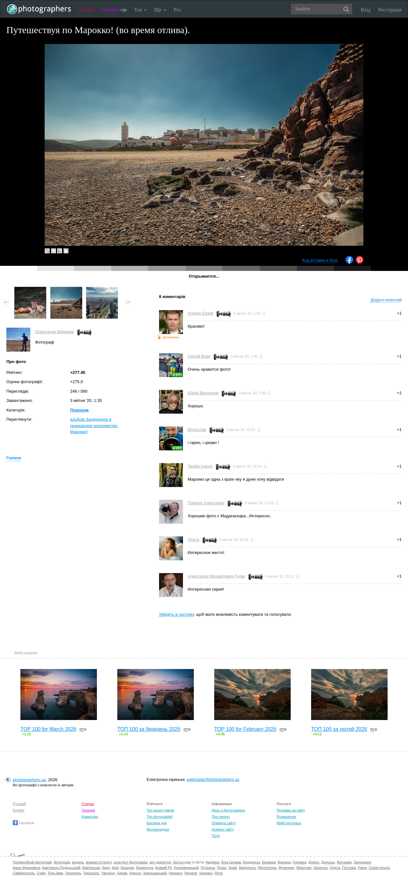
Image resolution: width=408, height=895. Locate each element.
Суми (41, 873)
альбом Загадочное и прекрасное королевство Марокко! (94, 425)
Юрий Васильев (203, 392)
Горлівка (299, 862)
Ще (160, 9)
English (18, 810)
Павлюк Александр (206, 502)
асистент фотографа (131, 862)
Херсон (135, 873)
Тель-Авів (55, 873)
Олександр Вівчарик (54, 331)
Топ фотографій (159, 817)
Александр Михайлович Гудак (216, 576)
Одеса (335, 868)
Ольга (193, 539)
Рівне (362, 868)
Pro (177, 9)
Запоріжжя (362, 862)
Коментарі (90, 817)
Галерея (114, 9)
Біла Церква (231, 862)
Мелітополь (267, 868)
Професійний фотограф (32, 862)
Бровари (269, 862)
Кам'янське (91, 868)
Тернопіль (73, 873)
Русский (19, 804)
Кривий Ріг (163, 868)
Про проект (221, 817)
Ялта (218, 873)
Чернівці (206, 873)
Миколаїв (304, 868)
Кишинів (127, 868)
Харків (122, 873)
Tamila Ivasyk (200, 466)
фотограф (62, 862)
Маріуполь (247, 868)
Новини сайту (223, 829)
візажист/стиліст (99, 862)
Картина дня (157, 823)
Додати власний (386, 299)
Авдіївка (212, 862)
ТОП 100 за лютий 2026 (339, 729)
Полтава (349, 868)
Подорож (79, 410)
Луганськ (207, 868)
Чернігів (190, 873)
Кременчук (144, 868)
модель (78, 862)
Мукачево (286, 868)
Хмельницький (155, 873)
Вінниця (284, 862)
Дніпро (313, 862)
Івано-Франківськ (26, 868)
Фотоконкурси (158, 829)
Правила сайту (224, 823)
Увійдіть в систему (176, 614)
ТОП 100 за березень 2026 (148, 729)
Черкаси (175, 873)
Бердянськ (251, 862)
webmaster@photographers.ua (213, 779)
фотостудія (182, 862)
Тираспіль (91, 873)
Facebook (23, 823)
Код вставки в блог (320, 260)
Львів (232, 868)
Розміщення (286, 817)
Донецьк (328, 862)
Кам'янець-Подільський (61, 868)
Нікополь (320, 868)
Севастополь (379, 868)
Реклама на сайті (291, 810)
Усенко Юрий (200, 313)
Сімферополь (24, 873)
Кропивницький (186, 868)
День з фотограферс (228, 810)
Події (216, 836)
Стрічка (85, 9)
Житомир (344, 862)
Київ (115, 868)
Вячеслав (197, 429)
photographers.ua (29, 779)
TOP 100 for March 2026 (48, 729)
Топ (140, 9)
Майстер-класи (289, 823)
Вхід (366, 9)
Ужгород (108, 873)
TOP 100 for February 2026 (245, 729)
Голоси (13, 457)
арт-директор (160, 862)
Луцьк (221, 868)
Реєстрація (389, 9)
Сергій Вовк (199, 356)
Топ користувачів (160, 810)
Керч (106, 868)
